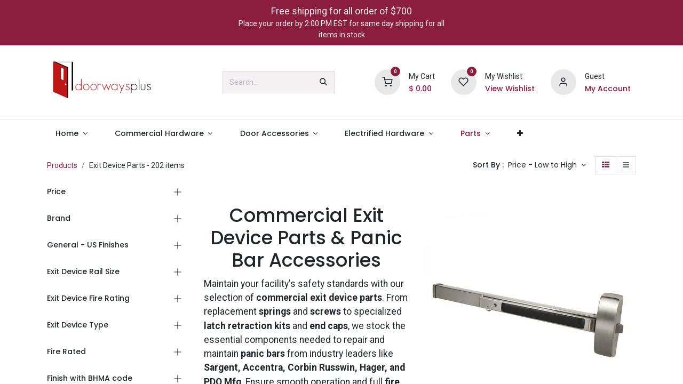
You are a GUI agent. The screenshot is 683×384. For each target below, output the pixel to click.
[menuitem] (71, 133)
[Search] (323, 82)
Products (62, 165)
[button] (546, 165)
